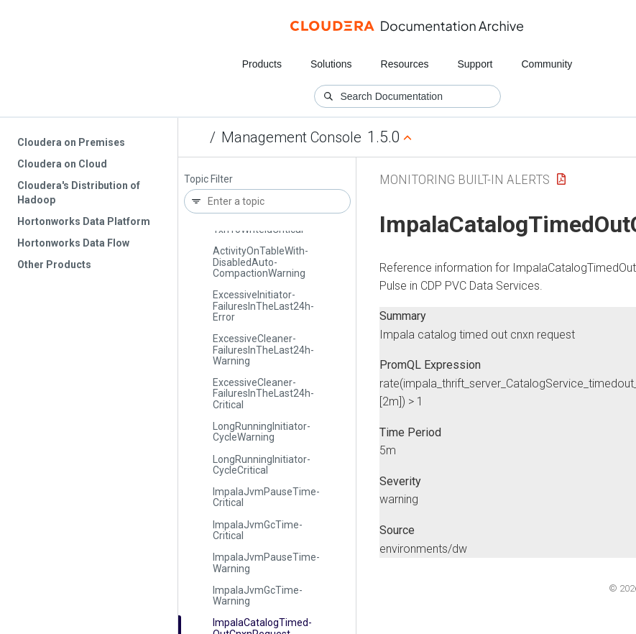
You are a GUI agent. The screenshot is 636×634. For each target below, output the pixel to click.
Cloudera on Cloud (62, 164)
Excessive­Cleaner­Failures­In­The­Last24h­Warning (263, 350)
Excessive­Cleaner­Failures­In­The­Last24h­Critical (263, 393)
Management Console (291, 137)
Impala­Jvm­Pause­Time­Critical (266, 497)
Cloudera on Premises (71, 142)
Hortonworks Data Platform (83, 221)
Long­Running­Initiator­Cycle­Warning (261, 432)
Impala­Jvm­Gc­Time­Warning (258, 595)
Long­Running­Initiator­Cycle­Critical (261, 465)
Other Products (54, 264)
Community (547, 64)
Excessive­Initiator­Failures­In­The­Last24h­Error (263, 306)
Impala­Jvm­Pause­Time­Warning (266, 562)
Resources (405, 64)
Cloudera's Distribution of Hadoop (78, 193)
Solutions (331, 64)
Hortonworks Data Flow (73, 243)
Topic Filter (208, 179)
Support (474, 64)
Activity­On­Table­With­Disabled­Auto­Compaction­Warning (260, 262)
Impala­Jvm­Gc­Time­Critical (258, 530)
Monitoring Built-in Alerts (464, 179)
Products (262, 64)
